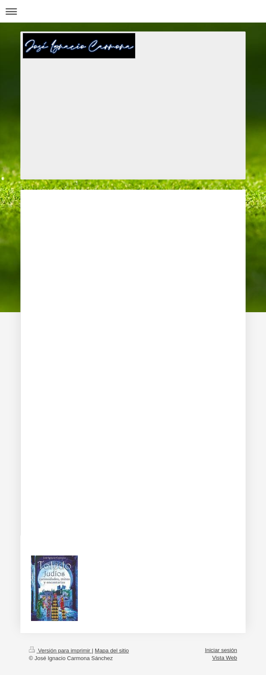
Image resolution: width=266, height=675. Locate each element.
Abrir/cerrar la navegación (133, 11)
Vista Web (224, 658)
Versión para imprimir (60, 650)
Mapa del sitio (112, 650)
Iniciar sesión (221, 650)
